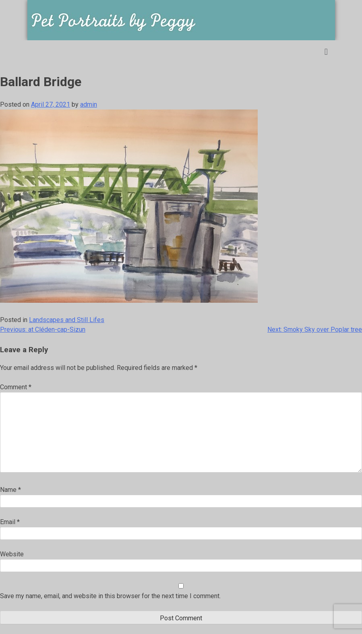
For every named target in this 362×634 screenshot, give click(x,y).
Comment (15, 387)
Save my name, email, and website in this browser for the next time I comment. (110, 596)
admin (88, 104)
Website (12, 554)
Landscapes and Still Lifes (66, 320)
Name (10, 490)
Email (10, 522)
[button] (326, 51)
